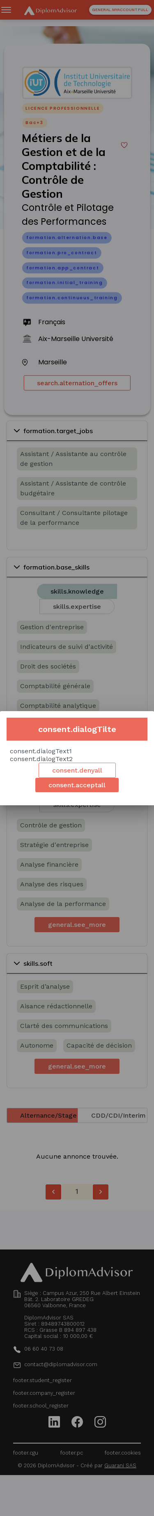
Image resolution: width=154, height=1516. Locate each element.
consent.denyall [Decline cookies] (77, 770)
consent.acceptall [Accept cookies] (77, 785)
